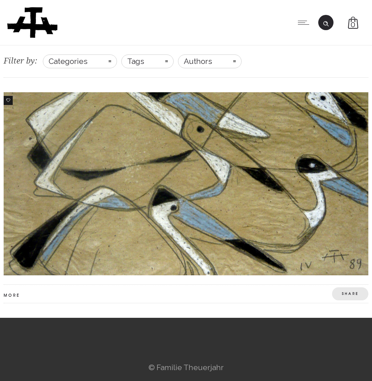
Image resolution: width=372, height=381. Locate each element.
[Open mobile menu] (305, 22)
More (12, 295)
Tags (135, 61)
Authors (198, 61)
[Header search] (325, 22)
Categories (68, 61)
